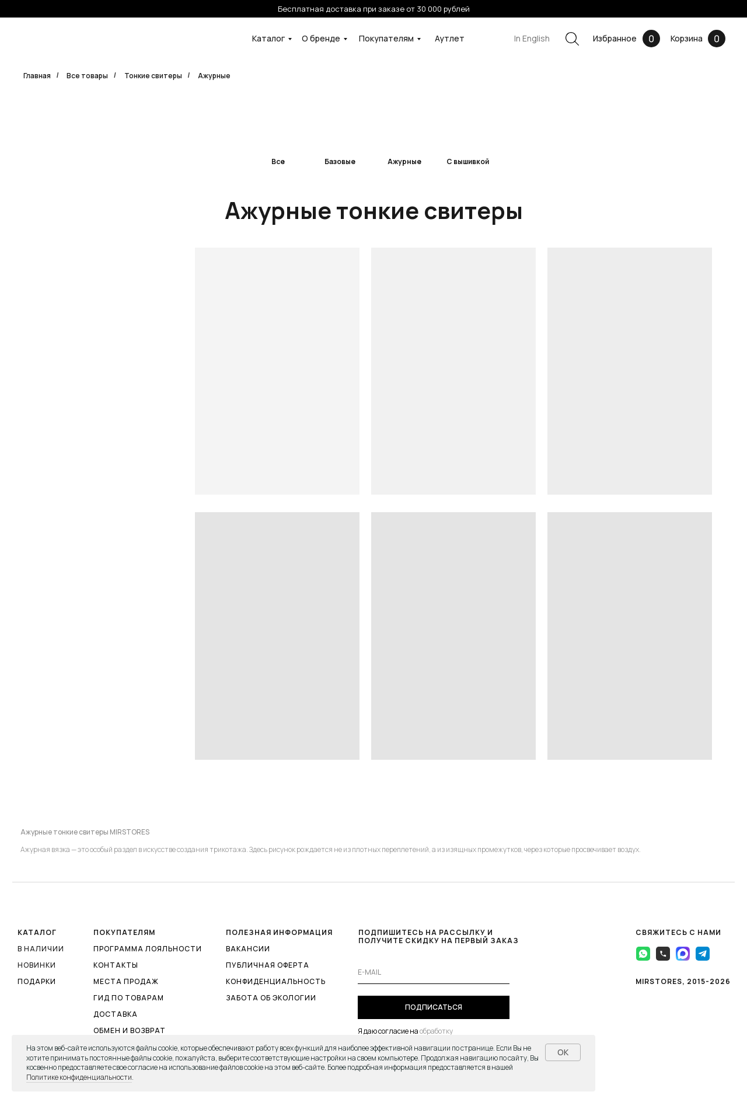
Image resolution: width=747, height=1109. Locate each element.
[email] (433, 972)
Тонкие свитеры (153, 76)
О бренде (321, 38)
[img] (340, 127)
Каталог (268, 38)
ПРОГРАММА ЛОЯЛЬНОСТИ (147, 949)
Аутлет (450, 38)
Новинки (37, 965)
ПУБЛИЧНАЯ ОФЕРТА (267, 965)
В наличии (41, 949)
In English (532, 38)
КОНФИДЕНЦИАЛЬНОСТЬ (276, 981)
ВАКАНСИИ (248, 949)
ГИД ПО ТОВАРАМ (128, 998)
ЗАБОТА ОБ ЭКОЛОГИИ (271, 998)
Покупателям (386, 38)
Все (278, 161)
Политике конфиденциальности (79, 1077)
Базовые (339, 161)
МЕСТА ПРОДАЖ (126, 981)
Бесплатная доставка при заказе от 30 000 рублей (374, 9)
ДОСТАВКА (115, 1014)
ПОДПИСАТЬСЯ (433, 1007)
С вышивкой (467, 161)
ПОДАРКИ (37, 981)
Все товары (87, 76)
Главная (37, 76)
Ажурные (404, 161)
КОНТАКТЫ (115, 965)
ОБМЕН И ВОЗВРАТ (129, 1030)
